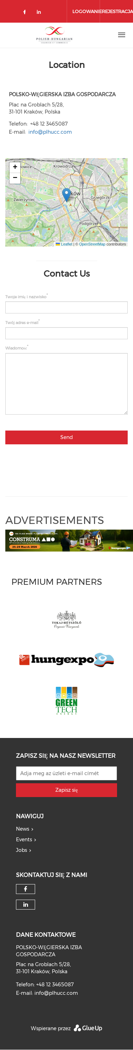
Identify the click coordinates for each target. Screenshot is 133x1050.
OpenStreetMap (92, 244)
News (22, 829)
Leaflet (64, 244)
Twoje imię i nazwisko (25, 296)
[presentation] (74, 463)
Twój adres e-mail (21, 322)
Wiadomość (16, 348)
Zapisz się (66, 790)
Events (24, 839)
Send (66, 437)
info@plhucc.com (50, 132)
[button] (66, 195)
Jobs (21, 850)
